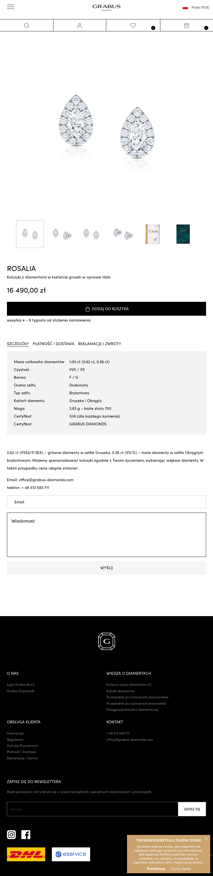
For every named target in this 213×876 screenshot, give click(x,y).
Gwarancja (15, 734)
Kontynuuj (156, 868)
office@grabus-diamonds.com (129, 740)
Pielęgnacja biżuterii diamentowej (132, 710)
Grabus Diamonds (20, 691)
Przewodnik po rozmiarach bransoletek (136, 704)
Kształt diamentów (120, 691)
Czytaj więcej (181, 868)
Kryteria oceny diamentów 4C (129, 685)
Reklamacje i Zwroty (22, 758)
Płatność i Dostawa (21, 752)
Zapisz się (192, 809)
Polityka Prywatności (22, 746)
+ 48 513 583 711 (118, 734)
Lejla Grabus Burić (21, 685)
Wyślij (106, 568)
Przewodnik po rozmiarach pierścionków (137, 697)
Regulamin (15, 740)
